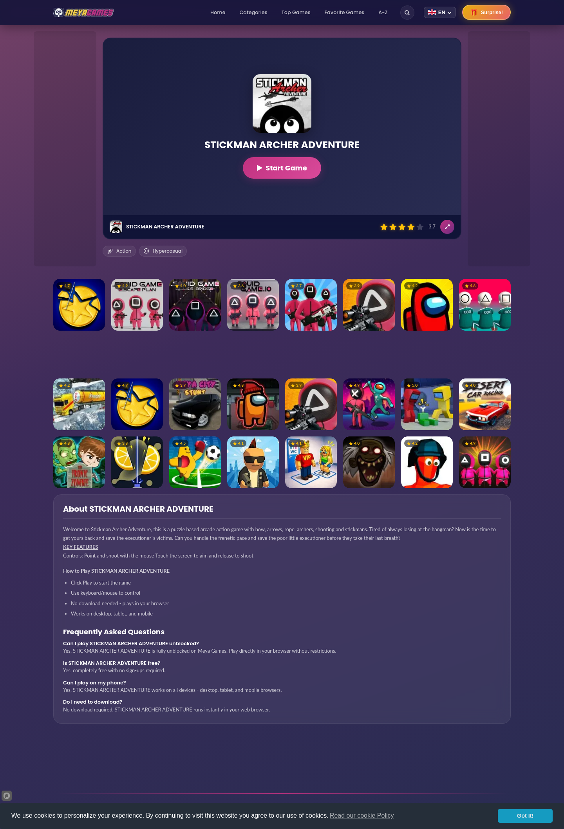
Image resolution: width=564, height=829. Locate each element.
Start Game (282, 168)
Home (217, 12)
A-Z (383, 12)
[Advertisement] (65, 148)
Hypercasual (163, 251)
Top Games (296, 12)
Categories (253, 12)
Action (119, 251)
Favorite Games (345, 12)
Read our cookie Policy (362, 815)
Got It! (525, 816)
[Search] (407, 12)
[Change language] (440, 12)
